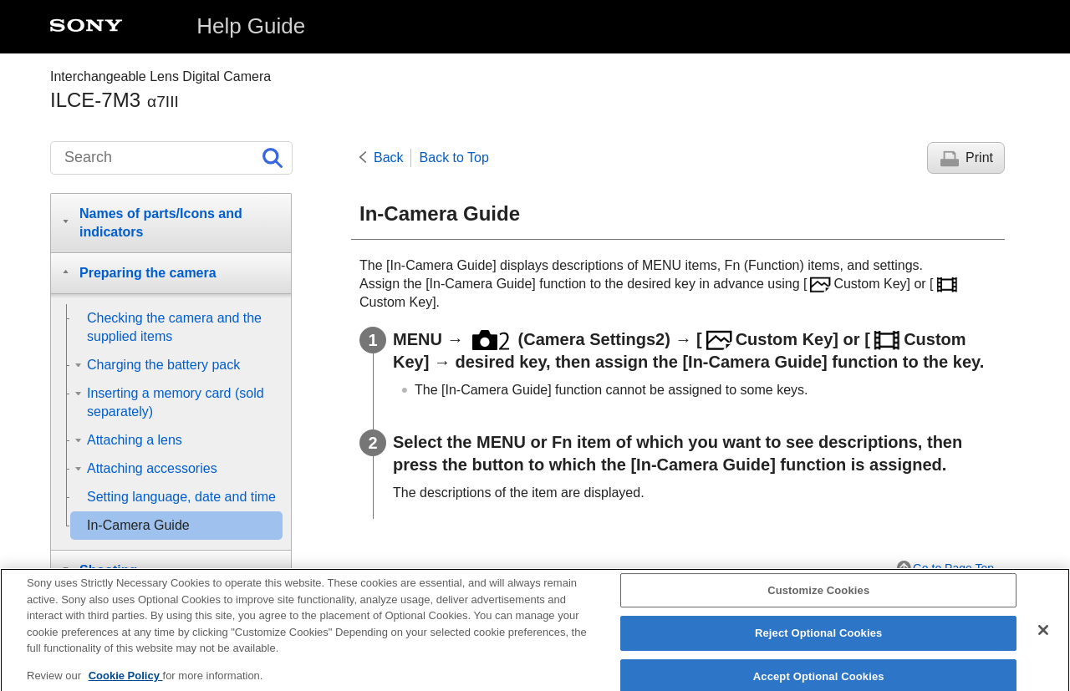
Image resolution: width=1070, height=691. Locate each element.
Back (389, 157)
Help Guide (250, 25)
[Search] (171, 158)
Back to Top (454, 157)
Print (979, 157)
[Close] (1043, 640)
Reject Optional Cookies (819, 644)
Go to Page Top (953, 568)
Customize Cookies (818, 600)
